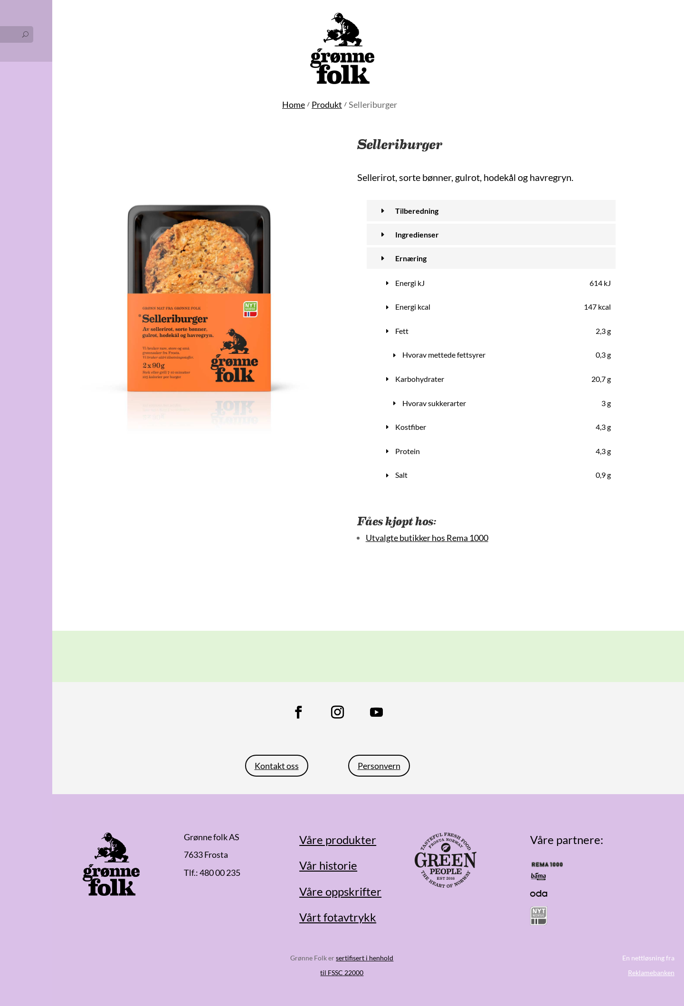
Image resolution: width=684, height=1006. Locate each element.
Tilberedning (416, 210)
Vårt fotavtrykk (337, 917)
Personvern (379, 765)
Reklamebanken (651, 972)
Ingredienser (417, 234)
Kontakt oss (277, 765)
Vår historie (328, 865)
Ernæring (411, 258)
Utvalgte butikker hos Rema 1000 (427, 537)
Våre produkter (337, 839)
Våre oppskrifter (340, 891)
